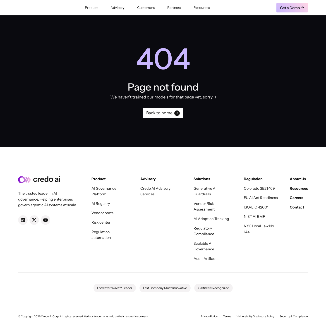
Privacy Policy (209, 316)
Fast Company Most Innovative (165, 288)
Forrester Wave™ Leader (114, 288)
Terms (227, 316)
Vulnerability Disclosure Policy (255, 316)
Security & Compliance (294, 316)
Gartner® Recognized (213, 288)
